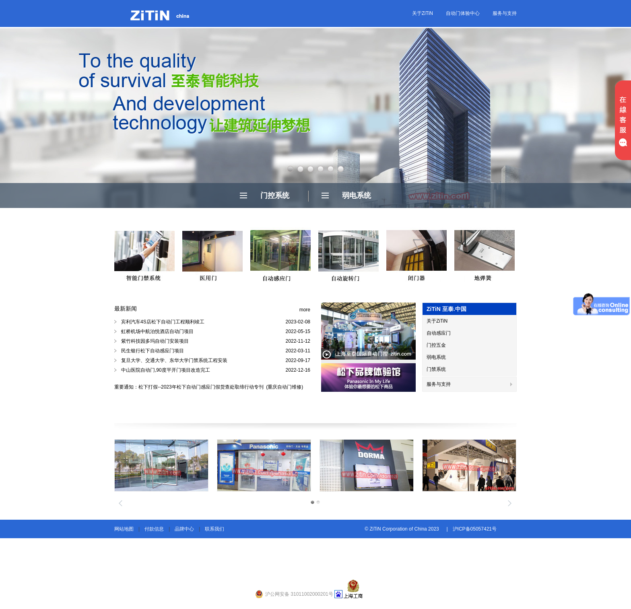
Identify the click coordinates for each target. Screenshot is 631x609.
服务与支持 (505, 13)
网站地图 (124, 529)
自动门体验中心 (463, 13)
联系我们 (214, 529)
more (304, 310)
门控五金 (436, 345)
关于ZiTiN (422, 13)
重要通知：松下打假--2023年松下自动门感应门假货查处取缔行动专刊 (189, 387)
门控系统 (274, 195)
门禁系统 (436, 369)
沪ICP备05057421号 (475, 529)
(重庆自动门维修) (284, 387)
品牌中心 (184, 529)
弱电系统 (356, 195)
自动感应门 (439, 333)
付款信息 (154, 529)
